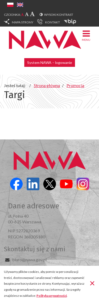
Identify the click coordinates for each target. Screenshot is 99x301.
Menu (86, 35)
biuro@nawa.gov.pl (29, 259)
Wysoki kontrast (58, 15)
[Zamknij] (92, 283)
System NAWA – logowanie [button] (49, 62)
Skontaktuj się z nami (34, 249)
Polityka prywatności (51, 296)
